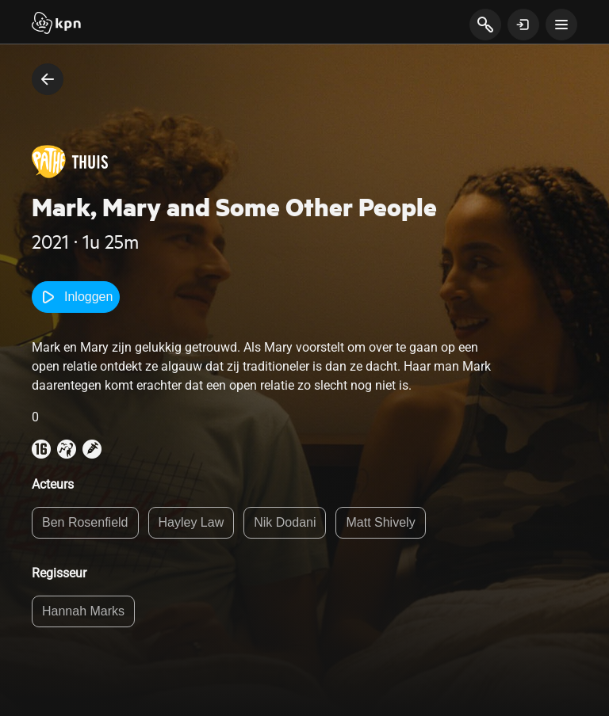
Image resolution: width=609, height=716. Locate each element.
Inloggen (76, 297)
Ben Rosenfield (85, 522)
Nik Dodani (285, 522)
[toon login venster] (523, 24)
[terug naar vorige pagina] (47, 79)
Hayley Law (191, 522)
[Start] (56, 24)
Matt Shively (380, 522)
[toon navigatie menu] (561, 24)
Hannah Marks (83, 611)
